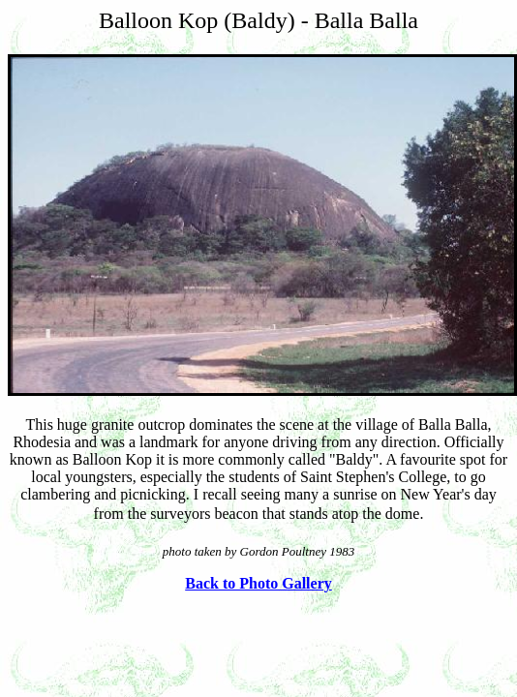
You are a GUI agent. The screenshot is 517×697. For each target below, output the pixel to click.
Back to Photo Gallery (258, 583)
